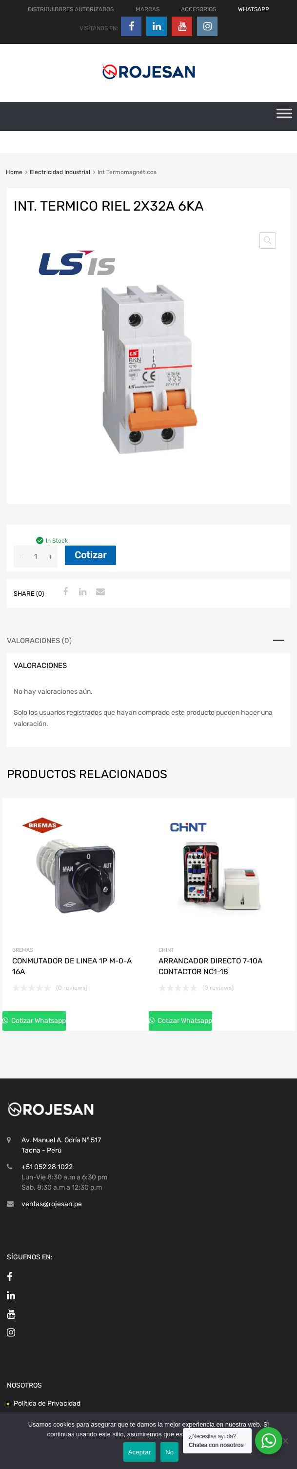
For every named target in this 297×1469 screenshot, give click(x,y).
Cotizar (90, 555)
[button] (267, 240)
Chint (166, 950)
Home (14, 172)
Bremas (22, 950)
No (169, 1452)
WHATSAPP (253, 9)
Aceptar (139, 1452)
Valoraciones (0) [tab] (39, 640)
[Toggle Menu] (284, 116)
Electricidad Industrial (60, 172)
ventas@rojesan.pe (51, 1204)
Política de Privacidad (47, 1403)
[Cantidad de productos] (35, 557)
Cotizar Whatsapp (38, 1021)
